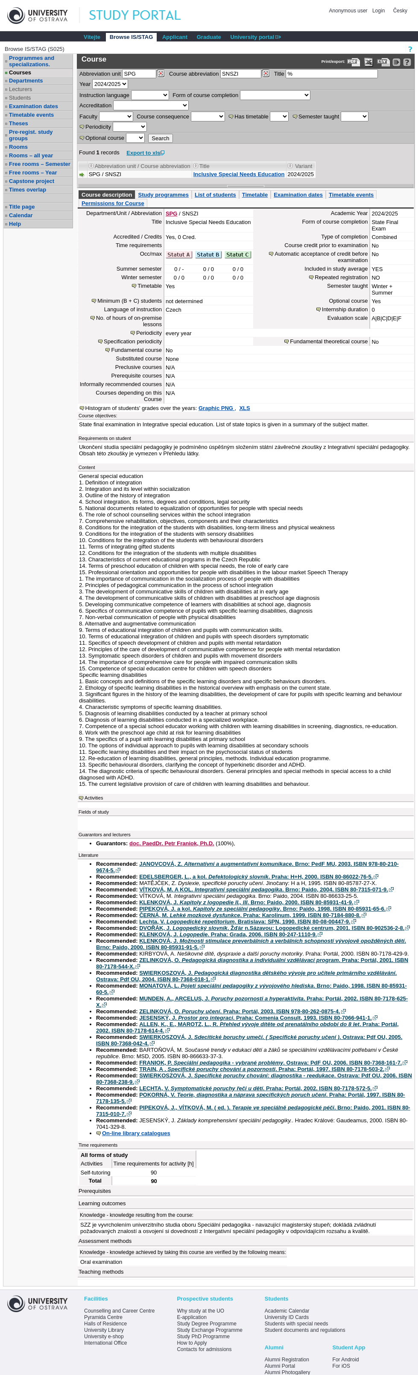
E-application (191, 1317)
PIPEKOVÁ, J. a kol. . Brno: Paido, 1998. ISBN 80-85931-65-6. (262, 909)
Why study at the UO (200, 1311)
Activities (94, 797)
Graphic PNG (217, 408)
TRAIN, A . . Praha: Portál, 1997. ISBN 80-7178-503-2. (261, 1069)
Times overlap (27, 189)
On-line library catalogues (136, 1133)
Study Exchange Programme (209, 1330)
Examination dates (33, 106)
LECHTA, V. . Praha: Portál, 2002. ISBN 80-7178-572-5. (255, 1088)
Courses (20, 72)
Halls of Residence (105, 1324)
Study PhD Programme (203, 1337)
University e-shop (104, 1337)
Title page (22, 207)
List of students (215, 195)
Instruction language (104, 95)
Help (15, 224)
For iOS (341, 1366)
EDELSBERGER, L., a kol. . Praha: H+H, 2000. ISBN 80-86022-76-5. (256, 876)
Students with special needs (296, 1324)
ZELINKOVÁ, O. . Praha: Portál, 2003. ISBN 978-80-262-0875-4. (239, 1011)
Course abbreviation (194, 74)
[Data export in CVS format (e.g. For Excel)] (383, 62)
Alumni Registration (287, 1360)
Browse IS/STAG (131, 37)
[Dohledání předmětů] (265, 73)
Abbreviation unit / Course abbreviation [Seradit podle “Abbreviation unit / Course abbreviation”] (142, 166)
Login (378, 11)
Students (20, 97)
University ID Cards (287, 1317)
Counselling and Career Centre (119, 1311)
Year (85, 84)
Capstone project (31, 181)
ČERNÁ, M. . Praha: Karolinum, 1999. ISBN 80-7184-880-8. (250, 915)
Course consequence (163, 116)
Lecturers (20, 89)
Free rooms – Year (33, 172)
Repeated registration (341, 277)
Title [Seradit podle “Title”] (204, 166)
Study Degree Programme (206, 1324)
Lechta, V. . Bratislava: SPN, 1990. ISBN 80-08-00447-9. (244, 921)
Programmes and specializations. (31, 61)
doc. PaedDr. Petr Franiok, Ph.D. (171, 843)
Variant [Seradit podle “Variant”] (303, 166)
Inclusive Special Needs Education (239, 174)
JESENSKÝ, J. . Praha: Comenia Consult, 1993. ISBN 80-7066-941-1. (255, 1018)
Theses (18, 123)
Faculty (88, 116)
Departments (26, 80)
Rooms (18, 147)
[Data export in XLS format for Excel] (368, 62)
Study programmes (163, 195)
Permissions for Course (113, 203)
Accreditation (95, 105)
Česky (400, 11)
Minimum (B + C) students (129, 301)
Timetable (255, 195)
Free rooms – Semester (39, 164)
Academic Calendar (287, 1311)
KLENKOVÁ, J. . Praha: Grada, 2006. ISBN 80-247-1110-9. (228, 934)
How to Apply (192, 1343)
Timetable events (31, 115)
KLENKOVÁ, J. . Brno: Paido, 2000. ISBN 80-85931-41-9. (246, 902)
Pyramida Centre (103, 1317)
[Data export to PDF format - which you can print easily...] (353, 62)
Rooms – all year (31, 155)
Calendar (21, 215)
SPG (171, 213)
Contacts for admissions (204, 1349)
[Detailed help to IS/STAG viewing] (407, 62)
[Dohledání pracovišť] (160, 73)
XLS (244, 408)
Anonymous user (349, 11)
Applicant (174, 37)
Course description (107, 195)
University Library (104, 1330)
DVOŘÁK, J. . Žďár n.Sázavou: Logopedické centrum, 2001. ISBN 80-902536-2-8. (271, 928)
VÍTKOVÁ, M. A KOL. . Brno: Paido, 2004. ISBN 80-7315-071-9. (263, 889)
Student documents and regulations (305, 1330)
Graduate (209, 37)
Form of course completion (205, 95)
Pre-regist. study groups (31, 135)
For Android (346, 1360)
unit (100, 74)
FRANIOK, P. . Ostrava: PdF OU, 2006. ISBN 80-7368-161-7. (270, 1062)
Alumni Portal (280, 1366)
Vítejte (92, 37)
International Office (105, 1343)
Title (279, 74)
